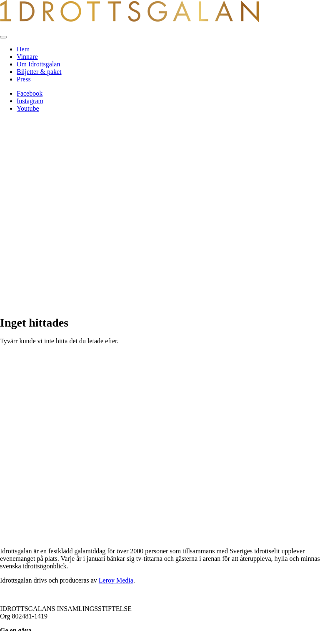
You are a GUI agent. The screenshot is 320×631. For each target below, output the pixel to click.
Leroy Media (116, 580)
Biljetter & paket (39, 71)
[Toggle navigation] (3, 37)
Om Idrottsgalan (38, 64)
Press (24, 79)
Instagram (30, 100)
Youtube (28, 108)
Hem (23, 49)
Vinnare (27, 56)
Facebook (29, 93)
